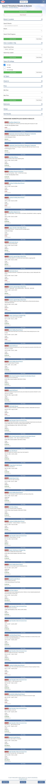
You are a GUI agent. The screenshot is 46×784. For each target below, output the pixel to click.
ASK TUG (23, 782)
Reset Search (23, 14)
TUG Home (5, 7)
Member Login (24, 1)
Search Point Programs (9, 34)
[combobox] (23, 31)
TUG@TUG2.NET (23, 779)
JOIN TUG (5, 782)
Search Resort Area (9, 47)
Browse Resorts (13, 7)
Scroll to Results (23, 11)
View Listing (23, 131)
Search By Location (9, 52)
